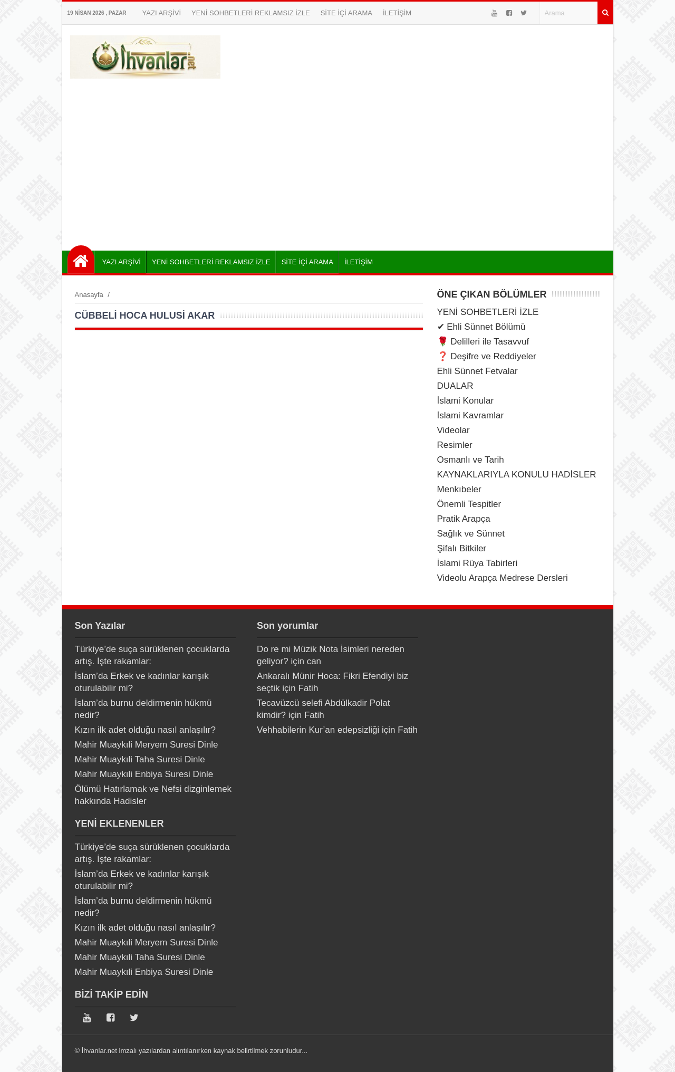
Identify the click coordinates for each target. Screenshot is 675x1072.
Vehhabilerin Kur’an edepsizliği (318, 730)
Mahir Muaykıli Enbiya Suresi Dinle (144, 774)
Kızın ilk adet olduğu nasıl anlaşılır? (145, 730)
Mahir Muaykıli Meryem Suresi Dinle (146, 745)
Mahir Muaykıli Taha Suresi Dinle (140, 759)
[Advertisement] (337, 161)
